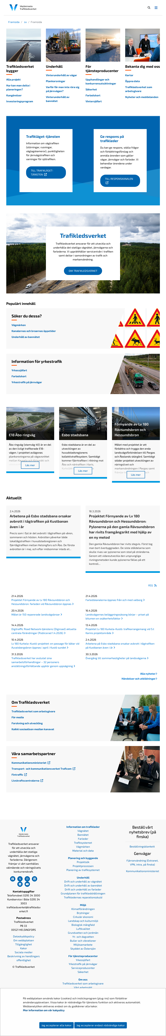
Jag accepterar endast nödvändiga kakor (100, 1025)
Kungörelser (14, 95)
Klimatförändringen (83, 908)
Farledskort (93, 95)
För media (18, 717)
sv (25, 21)
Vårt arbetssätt (83, 987)
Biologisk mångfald (83, 924)
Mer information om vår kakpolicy (44, 1010)
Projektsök (83, 861)
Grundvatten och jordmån (83, 932)
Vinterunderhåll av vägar (61, 75)
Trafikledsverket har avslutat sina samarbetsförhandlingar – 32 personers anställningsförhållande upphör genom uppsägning (43, 662)
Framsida (13, 21)
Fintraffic (20, 774)
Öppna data (132, 81)
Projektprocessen (83, 865)
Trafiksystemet (83, 842)
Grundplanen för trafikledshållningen (83, 893)
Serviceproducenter (83, 967)
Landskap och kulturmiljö (83, 920)
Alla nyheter (148, 673)
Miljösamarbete (83, 944)
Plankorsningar (55, 81)
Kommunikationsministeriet (31, 762)
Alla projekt (13, 79)
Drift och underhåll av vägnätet (83, 881)
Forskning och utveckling (27, 723)
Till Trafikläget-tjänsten (48, 172)
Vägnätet (83, 830)
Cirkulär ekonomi (83, 916)
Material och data (83, 850)
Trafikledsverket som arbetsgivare (33, 711)
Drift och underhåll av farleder (83, 889)
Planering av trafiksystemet (83, 869)
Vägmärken (19, 324)
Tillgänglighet (23, 944)
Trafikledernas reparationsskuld (83, 897)
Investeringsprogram (19, 101)
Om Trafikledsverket (83, 270)
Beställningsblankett (142, 846)
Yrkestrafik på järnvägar (27, 382)
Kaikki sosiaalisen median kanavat (33, 729)
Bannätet (83, 834)
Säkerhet (91, 89)
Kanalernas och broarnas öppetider (34, 330)
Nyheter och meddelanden (141, 96)
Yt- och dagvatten (83, 936)
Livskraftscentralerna (28, 780)
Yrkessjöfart (19, 370)
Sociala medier (24, 952)
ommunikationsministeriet (143, 871)
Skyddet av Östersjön (83, 948)
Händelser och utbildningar (139, 678)
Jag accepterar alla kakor (56, 1025)
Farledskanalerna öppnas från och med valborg (115, 599)
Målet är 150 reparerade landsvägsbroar (36, 614)
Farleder (83, 838)
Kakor (23, 948)
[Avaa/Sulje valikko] (156, 7)
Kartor (129, 75)
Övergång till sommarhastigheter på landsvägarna (117, 658)
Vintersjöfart (94, 101)
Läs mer (30, 465)
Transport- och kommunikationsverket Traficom (44, 768)
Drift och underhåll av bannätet (83, 885)
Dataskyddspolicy (23, 936)
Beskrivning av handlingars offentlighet (23, 958)
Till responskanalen (122, 178)
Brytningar (83, 912)
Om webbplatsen (23, 940)
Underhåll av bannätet (26, 336)
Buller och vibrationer (83, 940)
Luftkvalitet (83, 928)
